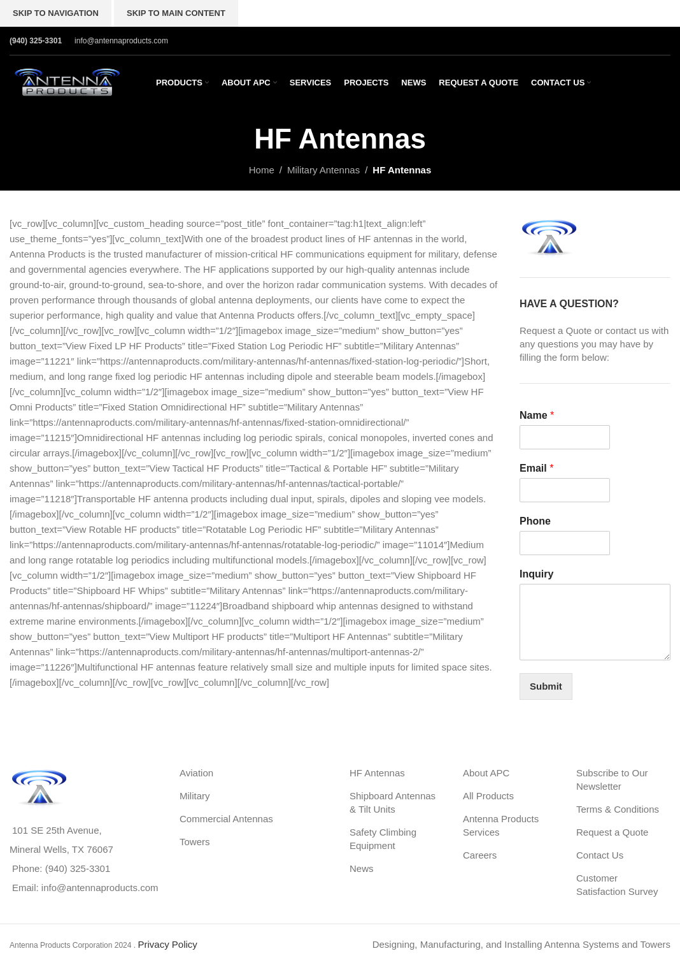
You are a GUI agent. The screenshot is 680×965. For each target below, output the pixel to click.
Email (536, 468)
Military (195, 795)
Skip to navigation (56, 13)
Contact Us (599, 855)
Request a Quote (612, 832)
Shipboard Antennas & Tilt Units (393, 802)
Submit (546, 686)
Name (537, 415)
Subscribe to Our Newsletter (612, 779)
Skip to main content (176, 13)
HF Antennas (377, 772)
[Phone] (565, 543)
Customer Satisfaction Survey (617, 885)
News (362, 868)
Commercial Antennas (226, 818)
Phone (535, 521)
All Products (488, 795)
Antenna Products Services (501, 825)
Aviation (196, 772)
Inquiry (536, 574)
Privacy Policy (167, 944)
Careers (480, 855)
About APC (486, 772)
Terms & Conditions (617, 809)
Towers (195, 841)
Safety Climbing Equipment (383, 839)
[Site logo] (67, 81)
